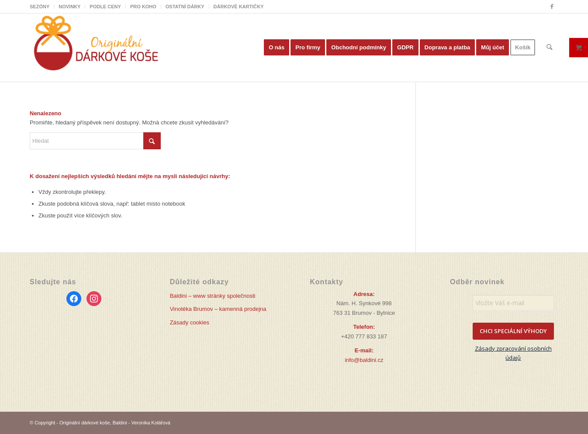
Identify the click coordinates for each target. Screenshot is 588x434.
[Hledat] (549, 48)
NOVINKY (69, 6)
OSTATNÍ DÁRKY (185, 6)
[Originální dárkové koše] (95, 48)
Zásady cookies (189, 322)
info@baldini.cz (364, 360)
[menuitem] (42, 6)
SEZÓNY (39, 6)
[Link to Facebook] (551, 6)
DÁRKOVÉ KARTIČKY (239, 6)
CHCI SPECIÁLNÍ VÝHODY (513, 331)
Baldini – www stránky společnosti (213, 296)
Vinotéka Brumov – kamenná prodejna (218, 309)
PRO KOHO (143, 6)
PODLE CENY (105, 6)
